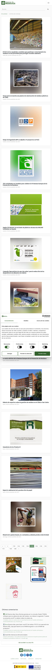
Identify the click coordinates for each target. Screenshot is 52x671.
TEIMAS (37, 663)
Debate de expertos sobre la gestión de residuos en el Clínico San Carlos (26, 402)
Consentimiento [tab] (9, 320)
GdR (6, 614)
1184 (18, 546)
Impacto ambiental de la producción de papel (17, 490)
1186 (27, 546)
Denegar (9, 353)
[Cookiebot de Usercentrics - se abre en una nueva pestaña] (43, 316)
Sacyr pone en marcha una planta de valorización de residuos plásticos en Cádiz (25, 96)
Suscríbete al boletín (26, 642)
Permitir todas (42, 353)
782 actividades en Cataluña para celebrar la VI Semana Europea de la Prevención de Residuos (25, 184)
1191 (3, 548)
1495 (10, 548)
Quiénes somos (15, 658)
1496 (15, 548)
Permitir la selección (26, 353)
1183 (14, 546)
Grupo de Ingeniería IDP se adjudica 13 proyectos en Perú (21, 140)
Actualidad (4, 14)
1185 (23, 546)
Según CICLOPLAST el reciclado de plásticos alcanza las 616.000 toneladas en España (23, 228)
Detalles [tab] (26, 320)
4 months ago (19, 621)
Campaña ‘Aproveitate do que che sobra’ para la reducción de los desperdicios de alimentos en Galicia (23, 272)
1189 (40, 546)
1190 (45, 546)
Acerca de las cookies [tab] (43, 320)
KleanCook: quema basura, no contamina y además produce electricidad (26, 535)
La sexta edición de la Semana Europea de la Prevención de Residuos (25, 358)
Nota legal (23, 658)
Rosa (6, 624)
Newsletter (38, 658)
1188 (36, 546)
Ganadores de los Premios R (11, 447)
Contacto (30, 658)
